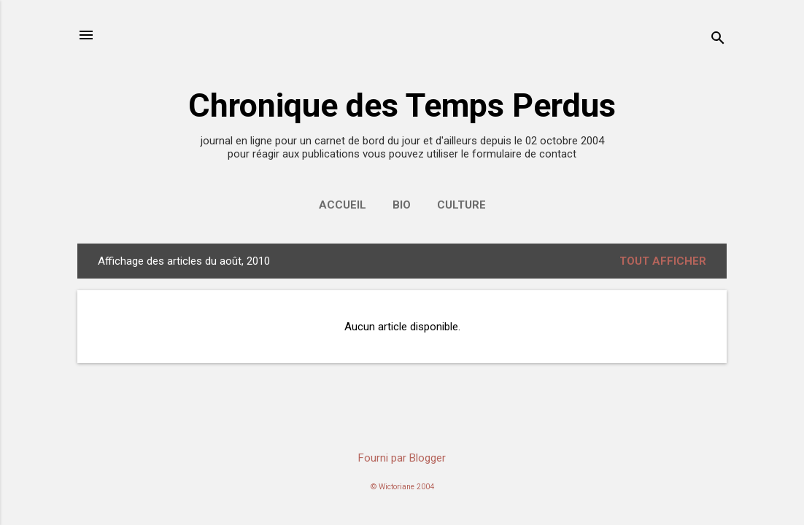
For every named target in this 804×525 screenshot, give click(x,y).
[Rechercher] (718, 40)
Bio (402, 204)
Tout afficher (662, 261)
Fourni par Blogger (402, 457)
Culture (461, 204)
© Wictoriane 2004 (402, 486)
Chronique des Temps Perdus (402, 105)
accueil (342, 204)
